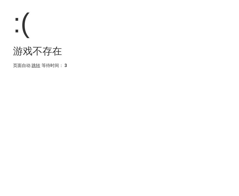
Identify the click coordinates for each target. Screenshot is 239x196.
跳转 (36, 65)
